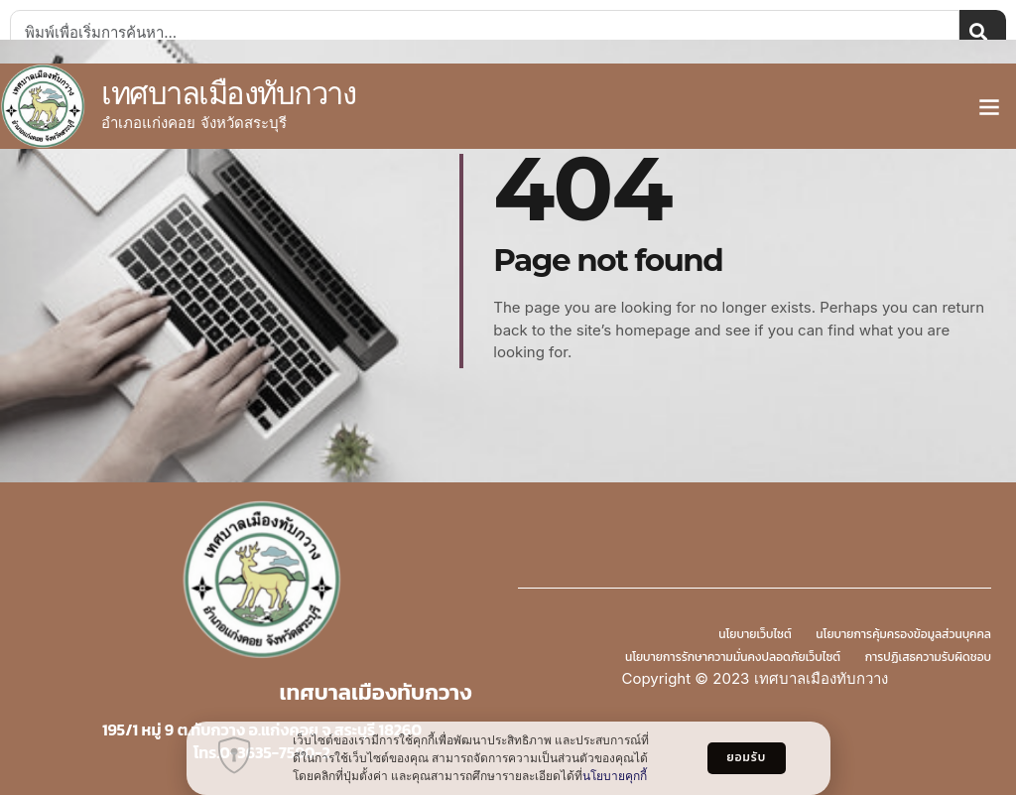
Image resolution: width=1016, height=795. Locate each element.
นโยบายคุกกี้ (614, 775)
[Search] (982, 32)
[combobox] (484, 32)
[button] (989, 106)
